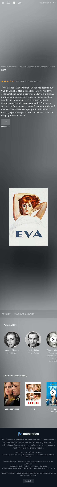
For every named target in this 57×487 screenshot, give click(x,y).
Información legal (9, 461)
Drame (46, 66)
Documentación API (10, 454)
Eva (53, 66)
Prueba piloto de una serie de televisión (16, 468)
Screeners (34, 466)
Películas (12, 66)
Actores (6, 314)
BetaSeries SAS (16, 466)
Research (43, 466)
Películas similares (24, 314)
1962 (38, 66)
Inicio (3, 66)
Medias (26, 466)
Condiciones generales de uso (36, 461)
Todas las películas (35, 452)
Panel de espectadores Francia (43, 468)
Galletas (21, 461)
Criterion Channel (26, 66)
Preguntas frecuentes (26, 454)
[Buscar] (54, 3)
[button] (12, 346)
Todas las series (21, 452)
